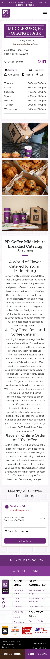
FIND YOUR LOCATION (25, 560)
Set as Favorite (15, 62)
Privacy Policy (39, 648)
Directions (25, 541)
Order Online (37, 654)
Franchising (19, 622)
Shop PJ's (18, 612)
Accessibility (40, 643)
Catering (17, 606)
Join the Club (36, 621)
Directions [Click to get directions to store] (12, 654)
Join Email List (36, 606)
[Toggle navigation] (44, 13)
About (16, 617)
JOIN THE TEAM (25, 571)
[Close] (44, 3)
